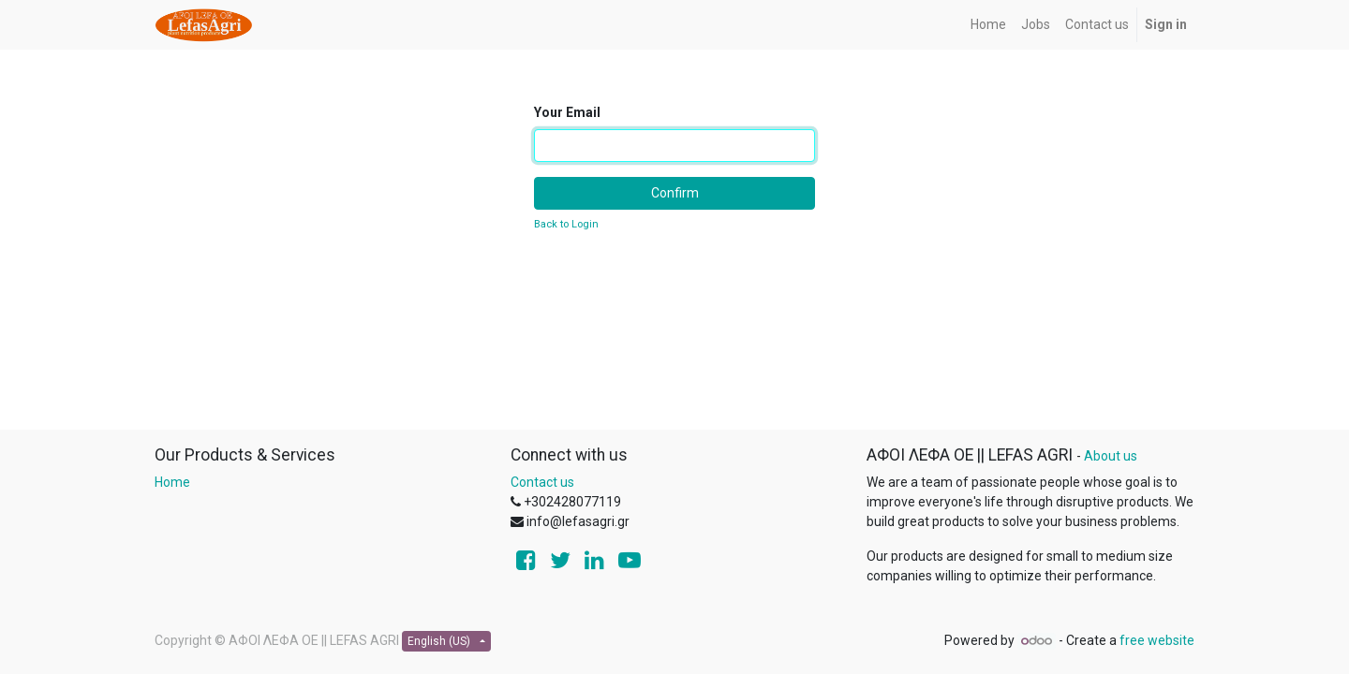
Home (172, 482)
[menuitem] (988, 24)
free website (1156, 640)
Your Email (567, 112)
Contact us (542, 482)
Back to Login (566, 224)
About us (1110, 455)
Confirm (675, 192)
